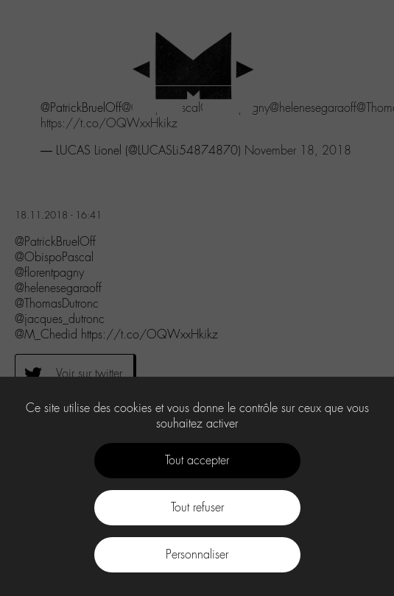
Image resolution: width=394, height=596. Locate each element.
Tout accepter (197, 460)
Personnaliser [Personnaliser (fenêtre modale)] (197, 554)
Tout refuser (197, 507)
